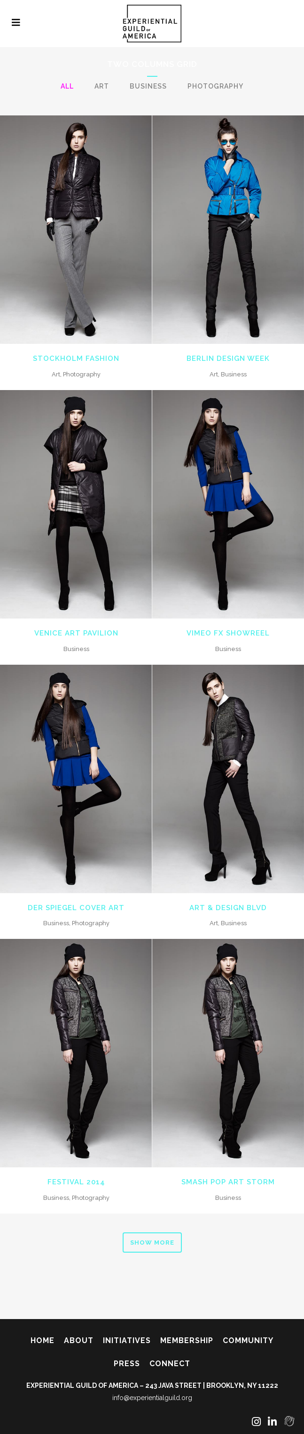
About (79, 1340)
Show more (152, 1242)
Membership (186, 1340)
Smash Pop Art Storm (228, 1182)
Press (127, 1363)
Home (43, 1340)
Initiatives (127, 1340)
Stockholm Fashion (76, 358)
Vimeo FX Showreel (228, 633)
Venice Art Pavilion (76, 633)
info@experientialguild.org (152, 1397)
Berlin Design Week (228, 358)
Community (248, 1340)
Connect (169, 1363)
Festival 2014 (76, 1182)
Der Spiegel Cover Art (76, 908)
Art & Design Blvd (228, 908)
